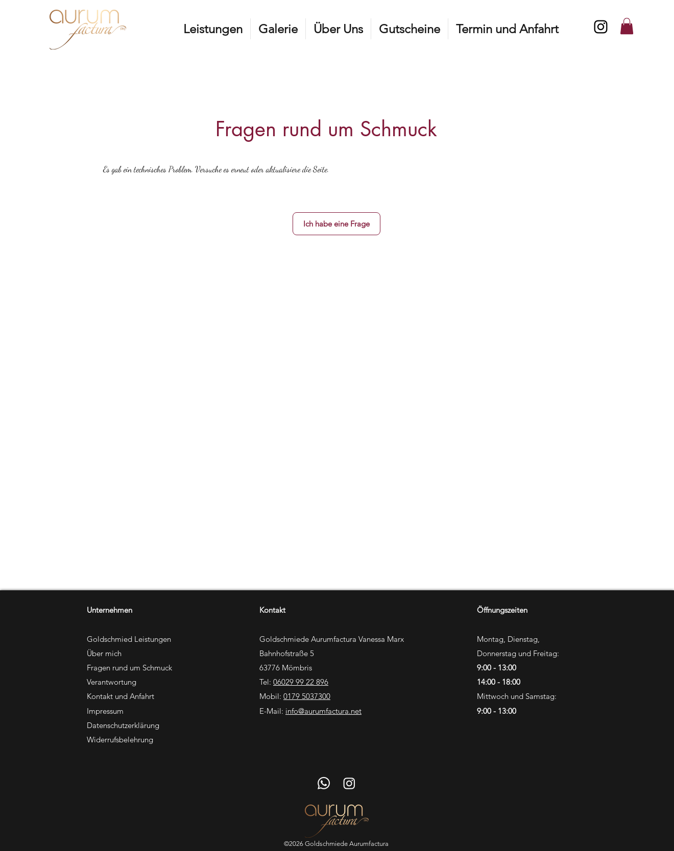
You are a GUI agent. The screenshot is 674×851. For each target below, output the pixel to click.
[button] (213, 28)
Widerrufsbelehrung (120, 739)
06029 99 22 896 (300, 682)
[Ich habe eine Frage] (336, 223)
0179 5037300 (306, 696)
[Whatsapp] (323, 783)
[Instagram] (601, 27)
